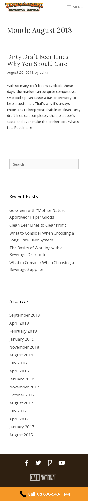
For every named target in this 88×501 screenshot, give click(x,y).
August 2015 (21, 434)
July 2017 (18, 411)
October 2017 (22, 395)
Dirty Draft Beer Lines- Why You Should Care (39, 60)
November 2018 (24, 347)
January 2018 (21, 379)
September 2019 (24, 315)
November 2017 (24, 387)
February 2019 (23, 331)
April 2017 (19, 419)
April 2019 (19, 323)
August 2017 (21, 403)
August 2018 (21, 355)
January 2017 (21, 426)
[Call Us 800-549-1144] (44, 494)
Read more (23, 127)
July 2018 (18, 363)
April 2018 (19, 371)
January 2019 (21, 339)
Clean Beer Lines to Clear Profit (37, 225)
